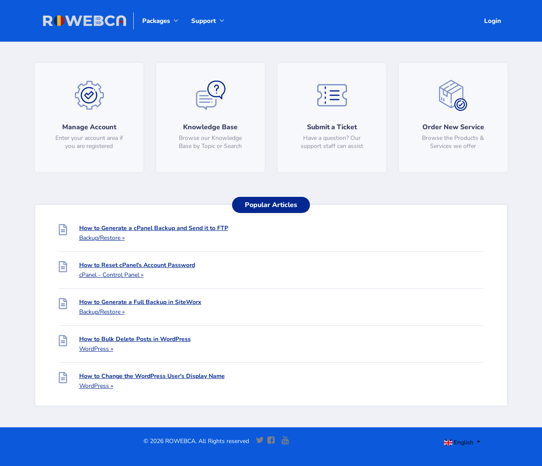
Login (492, 21)
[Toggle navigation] (469, 443)
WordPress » (96, 349)
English (459, 442)
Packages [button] (156, 21)
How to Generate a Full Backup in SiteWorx (140, 302)
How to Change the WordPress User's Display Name (152, 376)
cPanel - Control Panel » (111, 275)
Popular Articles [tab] (271, 205)
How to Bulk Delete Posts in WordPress (135, 339)
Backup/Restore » (102, 238)
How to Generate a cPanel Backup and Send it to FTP (153, 228)
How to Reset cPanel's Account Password (137, 265)
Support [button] (203, 21)
